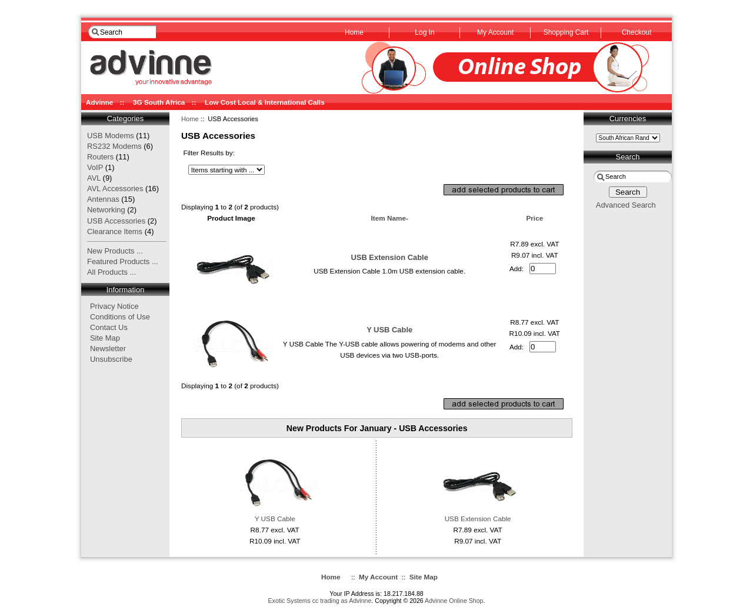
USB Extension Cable (389, 257)
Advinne (99, 102)
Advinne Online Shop (454, 600)
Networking (106, 209)
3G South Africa (159, 102)
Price (534, 218)
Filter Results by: (209, 152)
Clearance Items (114, 231)
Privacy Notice (114, 306)
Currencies (627, 118)
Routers (100, 156)
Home (190, 118)
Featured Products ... (122, 261)
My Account (378, 577)
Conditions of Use (120, 316)
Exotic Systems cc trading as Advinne (320, 600)
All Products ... (111, 272)
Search (628, 156)
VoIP (95, 167)
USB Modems (110, 135)
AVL (94, 178)
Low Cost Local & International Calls (265, 102)
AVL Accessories (115, 188)
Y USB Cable (389, 329)
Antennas (103, 199)
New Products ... (115, 250)
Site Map (105, 338)
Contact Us (109, 327)
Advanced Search (626, 205)
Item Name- (389, 218)
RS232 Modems (114, 146)
